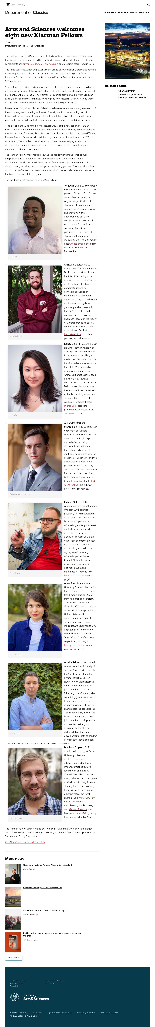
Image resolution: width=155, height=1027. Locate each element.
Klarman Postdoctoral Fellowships (38, 64)
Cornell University (15, 5)
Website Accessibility (18, 1013)
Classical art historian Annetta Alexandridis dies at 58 (47, 865)
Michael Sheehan (78, 809)
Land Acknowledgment (109, 1013)
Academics (109, 12)
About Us (143, 12)
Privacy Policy (37, 1013)
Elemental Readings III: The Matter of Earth (42, 888)
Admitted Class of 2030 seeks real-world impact (45, 911)
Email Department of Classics (53, 981)
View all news (13, 958)
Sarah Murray (28, 743)
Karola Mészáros (72, 334)
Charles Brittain (77, 244)
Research (122, 12)
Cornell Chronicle (25, 842)
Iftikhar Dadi (70, 406)
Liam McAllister (72, 575)
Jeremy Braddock (73, 645)
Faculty (133, 12)
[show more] (115, 12)
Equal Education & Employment (60, 1013)
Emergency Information (86, 1013)
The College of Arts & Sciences (133, 5)
